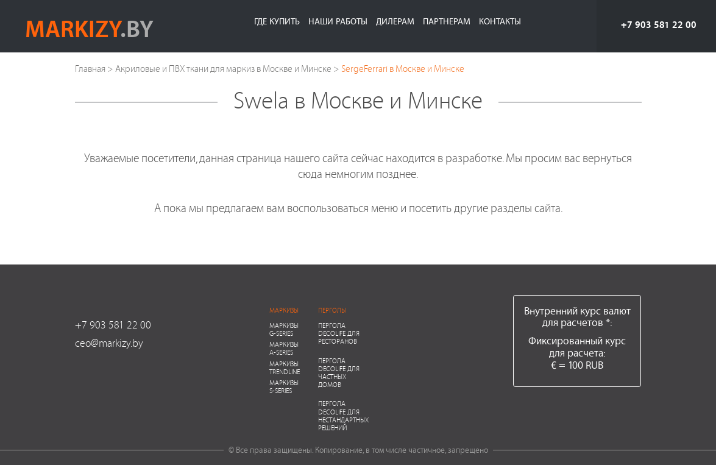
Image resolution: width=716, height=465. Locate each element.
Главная (90, 69)
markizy (89, 28)
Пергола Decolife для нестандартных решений (343, 415)
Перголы (332, 310)
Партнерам (446, 21)
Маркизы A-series (284, 348)
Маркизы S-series (284, 386)
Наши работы (337, 21)
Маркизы (284, 310)
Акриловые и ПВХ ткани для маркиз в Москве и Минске (223, 69)
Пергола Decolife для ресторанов (339, 333)
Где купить (277, 21)
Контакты (500, 21)
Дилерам (395, 21)
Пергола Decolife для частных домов (339, 372)
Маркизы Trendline (284, 367)
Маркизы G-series (284, 329)
